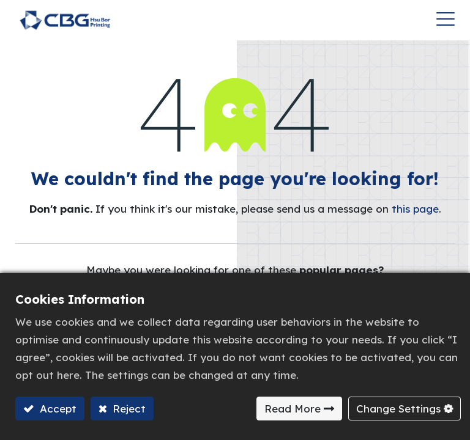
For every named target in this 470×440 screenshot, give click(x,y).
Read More (292, 408)
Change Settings (398, 408)
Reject (128, 408)
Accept (56, 408)
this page (415, 208)
